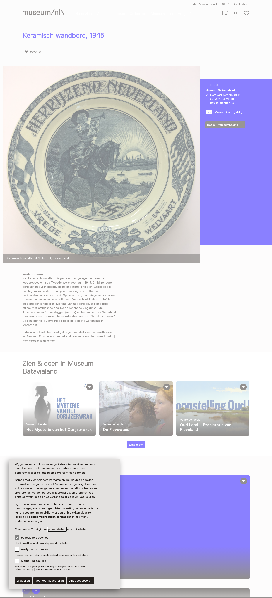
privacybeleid (57, 529)
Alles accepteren (80, 580)
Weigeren (23, 580)
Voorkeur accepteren (49, 580)
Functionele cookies (31, 537)
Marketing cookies (33, 561)
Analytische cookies (34, 549)
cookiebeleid (79, 529)
